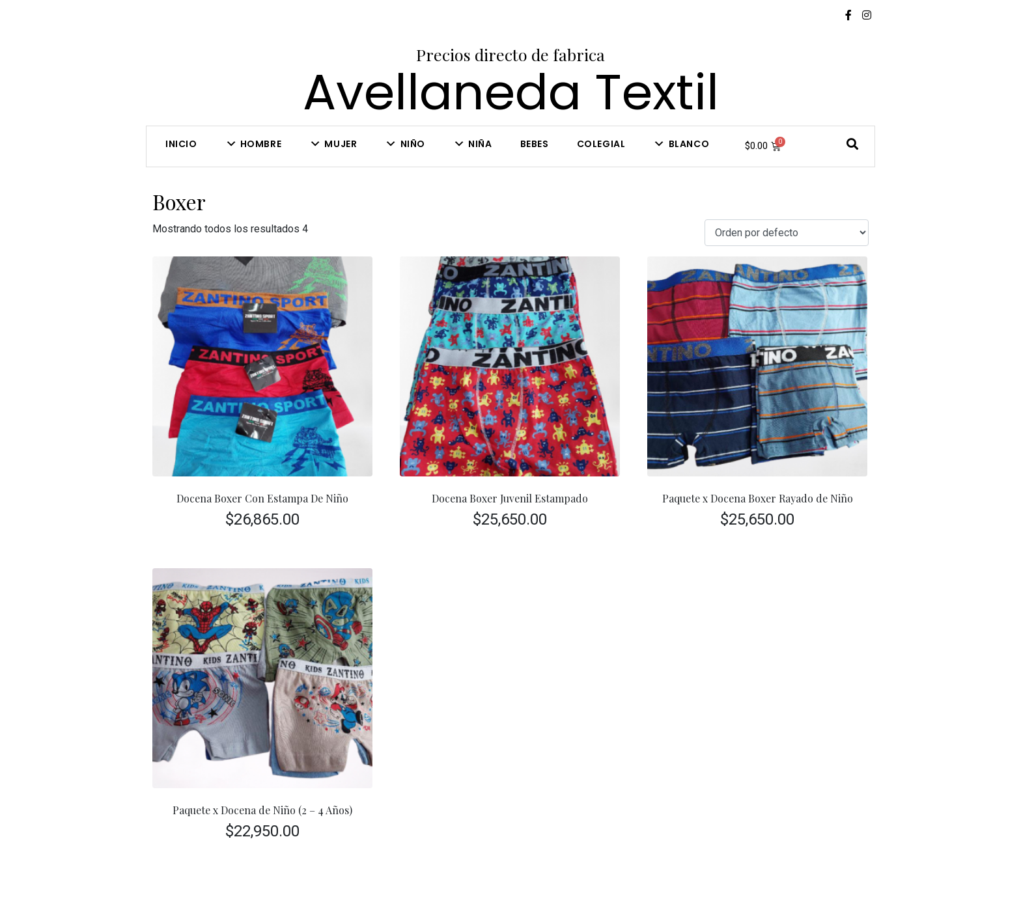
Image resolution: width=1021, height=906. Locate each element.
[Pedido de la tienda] (787, 232)
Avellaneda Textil (511, 92)
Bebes (534, 143)
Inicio (181, 143)
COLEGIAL (601, 143)
